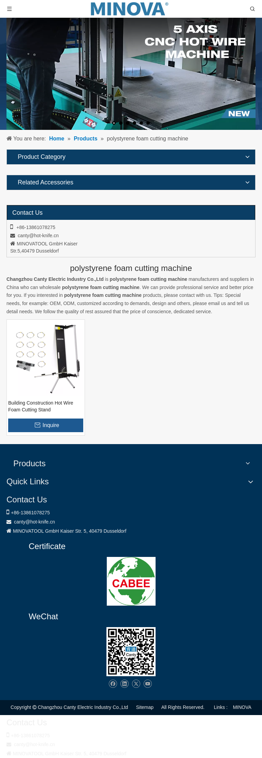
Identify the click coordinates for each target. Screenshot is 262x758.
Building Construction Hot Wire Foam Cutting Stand (40, 406)
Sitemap (145, 707)
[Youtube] (147, 684)
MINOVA (242, 707)
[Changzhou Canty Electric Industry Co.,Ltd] (131, 651)
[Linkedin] (124, 684)
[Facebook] (112, 684)
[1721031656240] (131, 581)
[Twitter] (136, 684)
